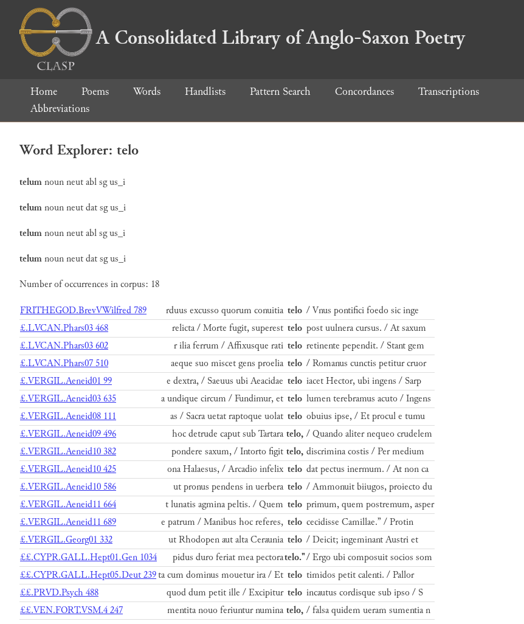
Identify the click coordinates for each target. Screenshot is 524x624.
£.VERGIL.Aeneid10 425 (68, 469)
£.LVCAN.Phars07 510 (64, 363)
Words (146, 91)
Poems (95, 91)
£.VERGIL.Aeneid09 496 (68, 434)
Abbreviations (59, 108)
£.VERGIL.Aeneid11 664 (68, 504)
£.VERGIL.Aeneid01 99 (66, 381)
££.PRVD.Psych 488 (59, 593)
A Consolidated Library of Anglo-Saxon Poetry (242, 38)
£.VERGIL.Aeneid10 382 (68, 452)
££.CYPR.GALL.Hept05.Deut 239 (88, 575)
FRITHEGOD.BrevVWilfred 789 (83, 310)
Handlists (205, 91)
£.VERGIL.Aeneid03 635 (68, 399)
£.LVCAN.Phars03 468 (64, 328)
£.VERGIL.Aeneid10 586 (68, 487)
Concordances (364, 91)
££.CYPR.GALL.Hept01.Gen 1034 (88, 557)
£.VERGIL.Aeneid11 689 (68, 522)
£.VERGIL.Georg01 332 (66, 540)
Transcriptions (448, 91)
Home (43, 91)
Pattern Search (280, 91)
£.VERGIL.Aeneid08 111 (68, 416)
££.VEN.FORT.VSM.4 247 (71, 610)
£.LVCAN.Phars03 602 (64, 346)
